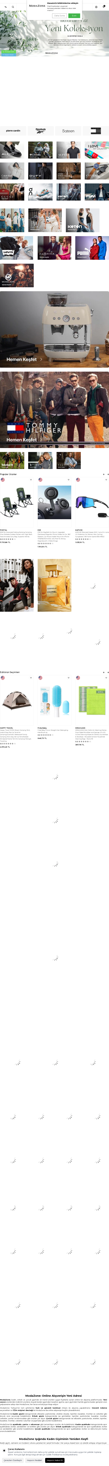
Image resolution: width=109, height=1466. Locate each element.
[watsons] (54, 858)
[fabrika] (54, 184)
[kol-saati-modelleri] (97, 107)
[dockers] (12, 1017)
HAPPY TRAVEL (6, 629)
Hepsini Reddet (34, 1460)
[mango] (54, 720)
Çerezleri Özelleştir (13, 1460)
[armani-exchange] (12, 1108)
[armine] (97, 1108)
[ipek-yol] (69, 1108)
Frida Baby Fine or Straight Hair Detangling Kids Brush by (53, 632)
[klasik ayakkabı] (12, 86)
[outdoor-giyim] (40, 86)
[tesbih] (12, 542)
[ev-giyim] (69, 1151)
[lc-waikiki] (40, 1151)
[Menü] (5, 7)
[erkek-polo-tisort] (69, 86)
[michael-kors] (17, 219)
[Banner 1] (17, 962)
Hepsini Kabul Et (55, 1460)
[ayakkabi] (97, 542)
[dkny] (40, 1017)
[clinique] (92, 1205)
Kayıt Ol (103, 1415)
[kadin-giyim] (69, 107)
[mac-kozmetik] (92, 1262)
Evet (74, 15)
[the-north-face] (54, 1262)
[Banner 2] (54, 962)
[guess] (69, 1017)
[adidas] (17, 486)
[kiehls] (17, 1205)
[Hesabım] (96, 7)
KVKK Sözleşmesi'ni (10, 1419)
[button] (103, 375)
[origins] (54, 1205)
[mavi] (97, 1017)
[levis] (17, 184)
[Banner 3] (92, 962)
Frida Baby (42, 629)
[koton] (83, 156)
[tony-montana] (40, 542)
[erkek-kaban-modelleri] (40, 107)
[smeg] (54, 263)
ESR (39, 431)
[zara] (97, 1151)
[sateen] (69, 542)
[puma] (92, 184)
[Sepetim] (103, 7)
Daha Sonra (59, 15)
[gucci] (97, 1060)
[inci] (45, 156)
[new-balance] (12, 1060)
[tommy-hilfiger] (54, 306)
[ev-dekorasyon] (54, 677)
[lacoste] (40, 1060)
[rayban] (40, 1108)
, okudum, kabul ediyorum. (18, 1420)
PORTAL (3, 431)
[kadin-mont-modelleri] (12, 107)
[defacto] (12, 1151)
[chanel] (54, 486)
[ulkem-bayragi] (97, 86)
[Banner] (54, 33)
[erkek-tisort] (54, 764)
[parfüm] (92, 486)
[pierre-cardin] (69, 1060)
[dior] (17, 1262)
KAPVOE (79, 431)
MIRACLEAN (80, 629)
